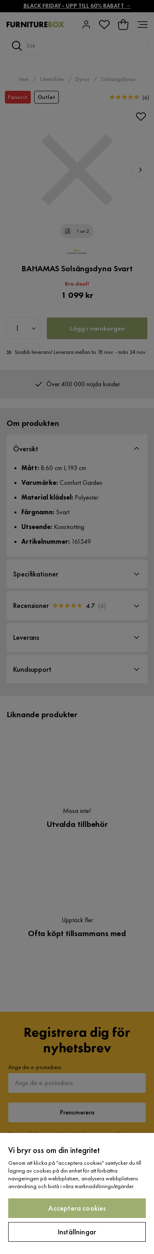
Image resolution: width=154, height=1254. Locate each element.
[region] (77, 1193)
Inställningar (77, 1231)
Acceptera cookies (77, 1208)
